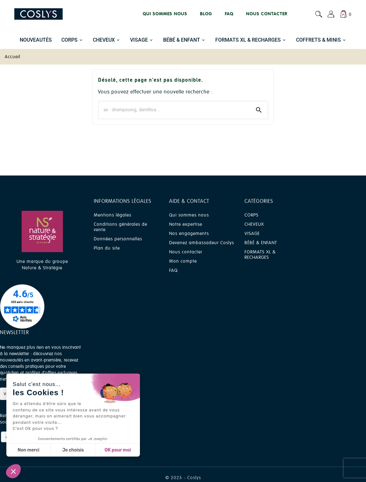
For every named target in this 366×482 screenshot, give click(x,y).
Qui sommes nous (189, 215)
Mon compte (183, 261)
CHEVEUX (254, 224)
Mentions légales (112, 215)
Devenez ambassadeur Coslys (201, 242)
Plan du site (107, 248)
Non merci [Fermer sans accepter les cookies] (28, 450)
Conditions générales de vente (120, 227)
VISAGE (252, 233)
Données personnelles (118, 239)
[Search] (259, 110)
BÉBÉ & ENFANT (261, 242)
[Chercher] (174, 110)
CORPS (252, 215)
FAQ (173, 270)
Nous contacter (185, 252)
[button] (13, 471)
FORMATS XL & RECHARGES (260, 254)
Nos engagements (189, 233)
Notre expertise (185, 224)
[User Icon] (331, 14)
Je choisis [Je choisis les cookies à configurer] (73, 450)
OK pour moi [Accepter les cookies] (118, 450)
